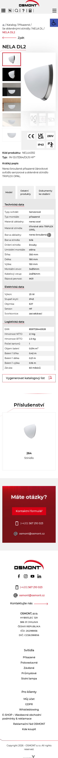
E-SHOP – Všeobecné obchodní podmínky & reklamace (21, 716)
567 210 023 (31, 523)
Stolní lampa (29, 678)
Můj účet (29, 699)
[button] (54, 23)
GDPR (29, 704)
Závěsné (29, 668)
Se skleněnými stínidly (16, 28)
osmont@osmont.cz (32, 533)
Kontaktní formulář (29, 511)
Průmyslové (29, 673)
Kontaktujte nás (21, 603)
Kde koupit (29, 729)
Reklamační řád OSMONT (29, 723)
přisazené (24, 24)
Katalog (11, 24)
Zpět (21, 38)
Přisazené (29, 657)
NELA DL (37, 28)
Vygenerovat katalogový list (25, 378)
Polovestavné (29, 662)
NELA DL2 (8, 32)
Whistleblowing (29, 709)
